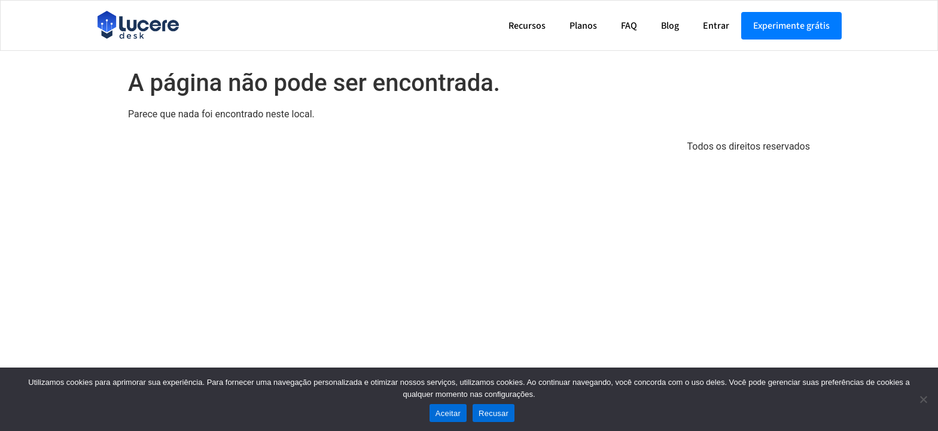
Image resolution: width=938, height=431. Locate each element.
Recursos (527, 25)
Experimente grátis (791, 25)
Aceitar (448, 413)
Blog (670, 25)
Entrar (716, 25)
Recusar (493, 413)
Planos (583, 25)
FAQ (629, 25)
